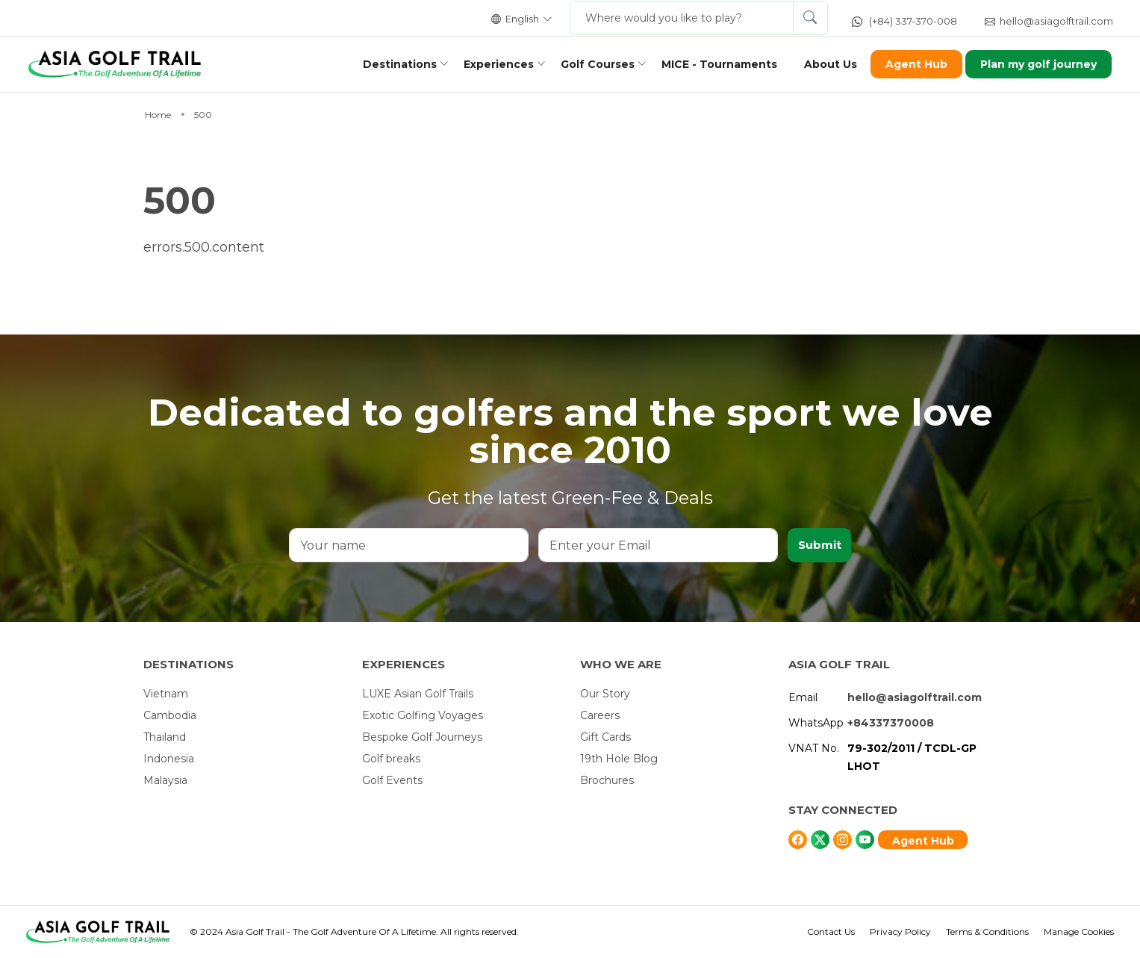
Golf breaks (391, 758)
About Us (822, 64)
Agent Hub (908, 64)
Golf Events (392, 780)
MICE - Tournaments (711, 64)
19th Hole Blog (619, 758)
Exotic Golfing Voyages (422, 715)
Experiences (490, 64)
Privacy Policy (900, 931)
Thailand (164, 737)
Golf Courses (589, 64)
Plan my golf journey (1031, 64)
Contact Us (831, 931)
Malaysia (165, 780)
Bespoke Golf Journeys (422, 737)
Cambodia (169, 715)
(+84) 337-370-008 (904, 21)
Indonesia (168, 758)
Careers (600, 715)
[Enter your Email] (657, 545)
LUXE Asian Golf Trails (417, 693)
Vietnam (165, 693)
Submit (819, 545)
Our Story (605, 693)
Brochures (607, 780)
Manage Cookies (1079, 931)
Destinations (392, 64)
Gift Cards (605, 737)
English (521, 19)
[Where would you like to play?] (682, 18)
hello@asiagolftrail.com (1049, 21)
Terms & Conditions (987, 931)
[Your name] (408, 545)
